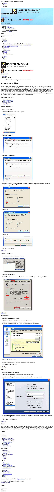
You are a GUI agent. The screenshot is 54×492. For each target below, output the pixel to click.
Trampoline (6, 462)
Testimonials (6, 443)
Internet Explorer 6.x (8, 101)
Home (4, 76)
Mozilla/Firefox (6, 102)
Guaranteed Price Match (8, 439)
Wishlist (5, 3)
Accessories (6, 47)
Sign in (5, 6)
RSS (4, 476)
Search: (2, 33)
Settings (5, 41)
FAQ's (4, 456)
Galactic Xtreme (7, 467)
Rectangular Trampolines (9, 466)
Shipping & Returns (7, 442)
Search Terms (6, 471)
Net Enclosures (6, 50)
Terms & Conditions (8, 454)
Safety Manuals (6, 445)
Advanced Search (7, 472)
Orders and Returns (7, 474)
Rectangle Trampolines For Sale (10, 46)
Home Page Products (8, 53)
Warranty (5, 444)
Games (4, 455)
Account (5, 40)
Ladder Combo (6, 464)
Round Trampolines (7, 465)
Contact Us (5, 450)
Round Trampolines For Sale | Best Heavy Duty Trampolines (17, 45)
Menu (4, 39)
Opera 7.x (5, 103)
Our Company (6, 451)
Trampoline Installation (8, 440)
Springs (5, 48)
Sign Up (5, 4)
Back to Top (3, 250)
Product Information (8, 438)
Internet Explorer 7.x (8, 100)
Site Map (5, 470)
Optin (4, 458)
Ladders (5, 52)
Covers (5, 51)
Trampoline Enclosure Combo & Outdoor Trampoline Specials (17, 43)
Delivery (5, 453)
